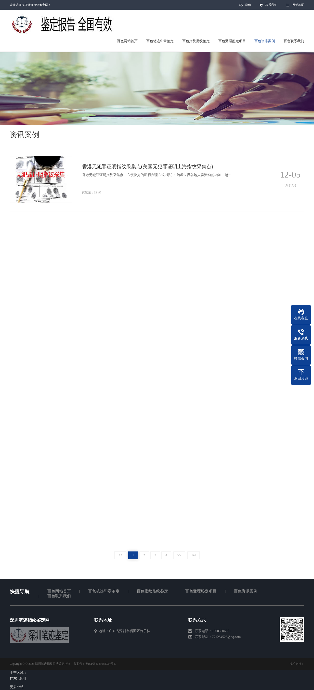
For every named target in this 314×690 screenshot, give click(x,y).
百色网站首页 (59, 591)
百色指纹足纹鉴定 (152, 591)
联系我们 (271, 5)
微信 (248, 6)
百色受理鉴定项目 (201, 591)
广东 (13, 678)
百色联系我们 (59, 596)
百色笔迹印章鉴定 (103, 591)
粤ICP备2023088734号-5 (100, 663)
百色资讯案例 (245, 591)
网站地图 (298, 5)
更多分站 (17, 687)
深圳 (22, 678)
